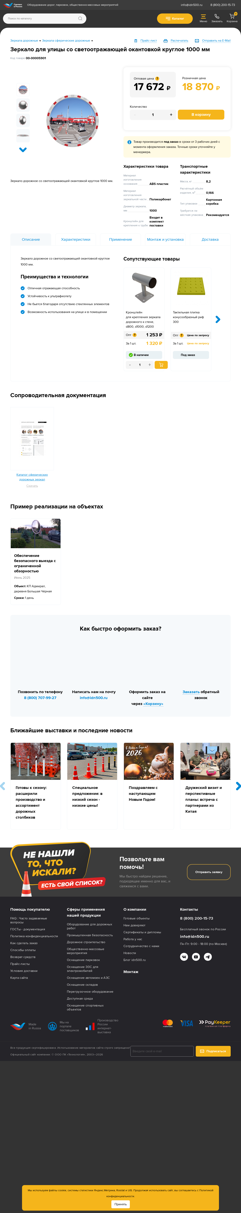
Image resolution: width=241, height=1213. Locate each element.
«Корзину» (153, 703)
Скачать (32, 486)
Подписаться (213, 1051)
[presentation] (23, 149)
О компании (134, 909)
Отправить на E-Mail (216, 41)
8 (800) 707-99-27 (40, 697)
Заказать (191, 692)
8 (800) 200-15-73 (222, 5)
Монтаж (130, 971)
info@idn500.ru (191, 5)
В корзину (201, 114)
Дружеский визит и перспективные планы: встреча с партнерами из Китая (203, 799)
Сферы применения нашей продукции (86, 912)
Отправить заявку (208, 872)
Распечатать (179, 41)
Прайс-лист (149, 41)
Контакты (189, 909)
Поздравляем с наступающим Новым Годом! (143, 793)
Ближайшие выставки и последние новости (71, 730)
